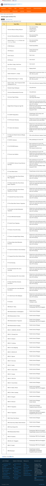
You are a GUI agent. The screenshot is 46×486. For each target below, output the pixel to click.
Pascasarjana (6, 470)
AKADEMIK (21, 8)
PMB (15, 8)
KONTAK (22, 11)
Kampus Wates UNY (7, 468)
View (3, 19)
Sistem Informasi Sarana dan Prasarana (17, 477)
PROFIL (10, 8)
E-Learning (27, 467)
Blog (25, 464)
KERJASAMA (15, 11)
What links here (9, 19)
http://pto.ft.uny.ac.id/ (38, 479)
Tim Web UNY (41, 484)
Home (1, 14)
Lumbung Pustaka (28, 470)
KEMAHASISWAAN (37, 8)
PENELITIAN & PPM (5, 11)
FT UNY (4, 467)
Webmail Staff (27, 473)
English (15, 0)
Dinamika (26, 465)
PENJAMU (29, 11)
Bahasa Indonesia (6, 0)
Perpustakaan (6, 476)
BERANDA (3, 8)
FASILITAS (29, 8)
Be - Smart (5, 471)
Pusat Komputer (6, 478)
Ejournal (26, 468)
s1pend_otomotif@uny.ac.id (40, 476)
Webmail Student (28, 475)
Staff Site (26, 472)
